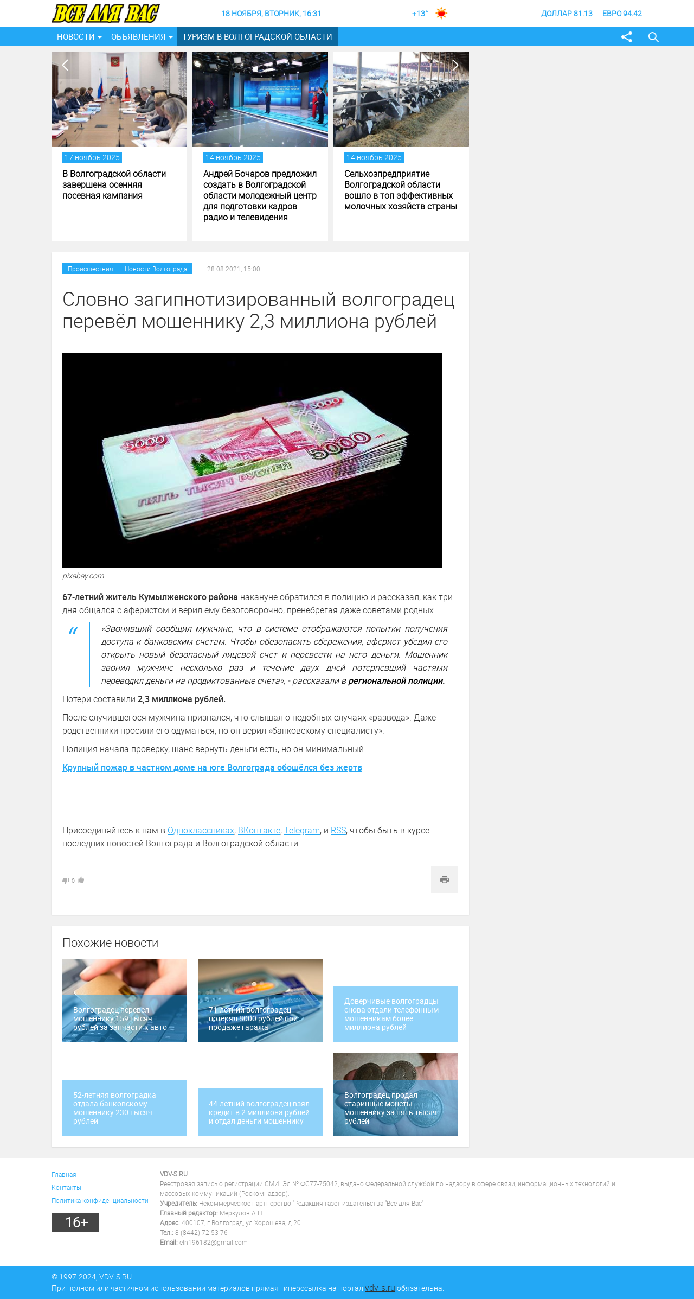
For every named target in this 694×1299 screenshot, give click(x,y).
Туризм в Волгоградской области (257, 36)
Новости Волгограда (156, 268)
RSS (338, 830)
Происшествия (90, 268)
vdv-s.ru (380, 1288)
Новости (76, 36)
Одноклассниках (201, 830)
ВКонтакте (259, 830)
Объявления (138, 36)
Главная (64, 1174)
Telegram (302, 830)
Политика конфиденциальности (100, 1200)
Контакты (66, 1187)
